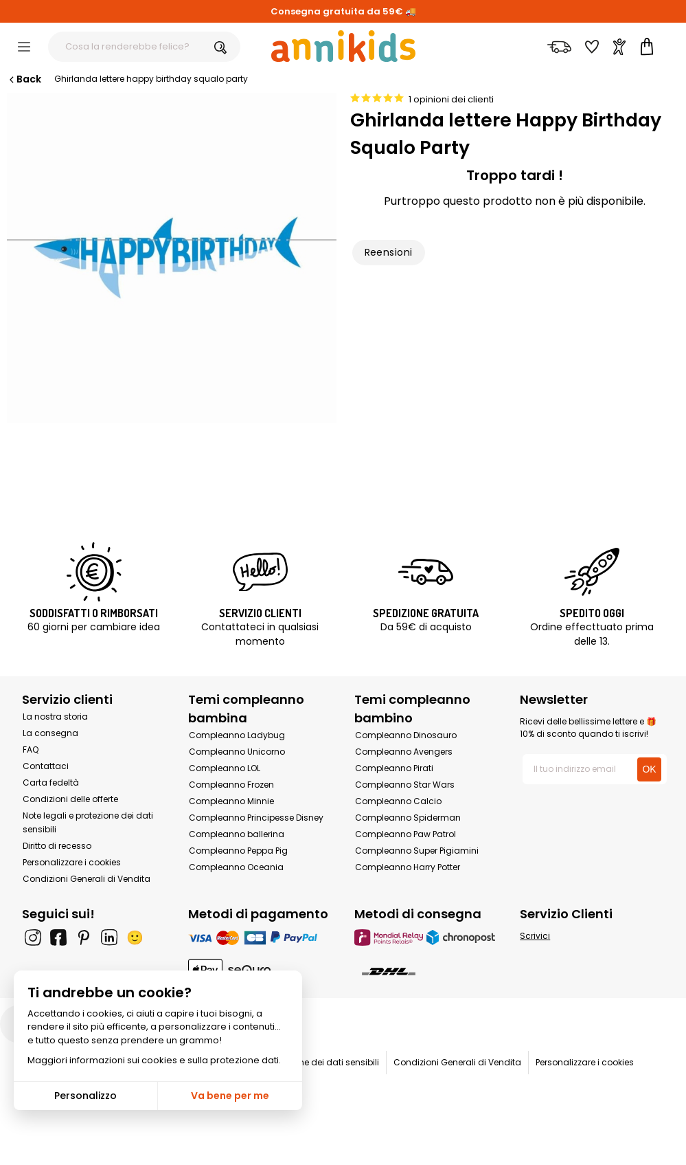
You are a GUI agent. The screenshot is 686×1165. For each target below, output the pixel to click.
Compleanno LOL (224, 768)
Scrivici (535, 936)
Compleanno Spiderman (408, 817)
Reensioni (389, 252)
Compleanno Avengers (404, 751)
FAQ (30, 749)
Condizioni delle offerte (70, 799)
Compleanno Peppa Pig (238, 850)
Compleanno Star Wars (405, 784)
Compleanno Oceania (236, 867)
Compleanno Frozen (231, 784)
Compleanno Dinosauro (406, 735)
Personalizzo (85, 1095)
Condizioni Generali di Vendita (86, 879)
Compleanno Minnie (231, 801)
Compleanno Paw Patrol (405, 834)
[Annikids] (343, 46)
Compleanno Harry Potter (407, 867)
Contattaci (46, 766)
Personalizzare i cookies (72, 862)
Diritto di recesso (57, 846)
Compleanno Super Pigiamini (417, 850)
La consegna (50, 733)
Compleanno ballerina (236, 834)
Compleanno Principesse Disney (256, 817)
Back (24, 79)
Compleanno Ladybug (237, 735)
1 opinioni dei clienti (451, 99)
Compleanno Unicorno (237, 751)
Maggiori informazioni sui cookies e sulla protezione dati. (154, 1060)
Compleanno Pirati (394, 768)
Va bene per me (230, 1095)
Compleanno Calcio (398, 801)
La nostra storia (55, 716)
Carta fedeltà (51, 782)
